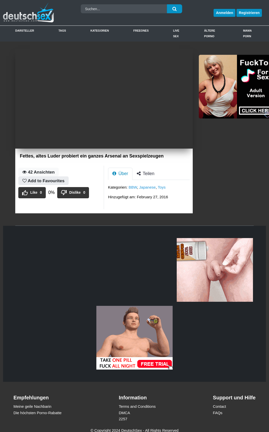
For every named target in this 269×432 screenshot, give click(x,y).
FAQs (217, 413)
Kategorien (100, 30)
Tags (62, 30)
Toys (162, 187)
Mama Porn (247, 33)
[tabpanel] (150, 193)
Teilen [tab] (146, 173)
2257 (123, 419)
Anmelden (224, 13)
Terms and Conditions (137, 406)
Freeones (141, 30)
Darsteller (24, 30)
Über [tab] (120, 173)
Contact (219, 406)
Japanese (147, 187)
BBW (133, 187)
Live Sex (176, 33)
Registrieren (249, 13)
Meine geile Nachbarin (32, 406)
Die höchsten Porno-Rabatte (37, 413)
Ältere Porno (209, 33)
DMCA (124, 413)
